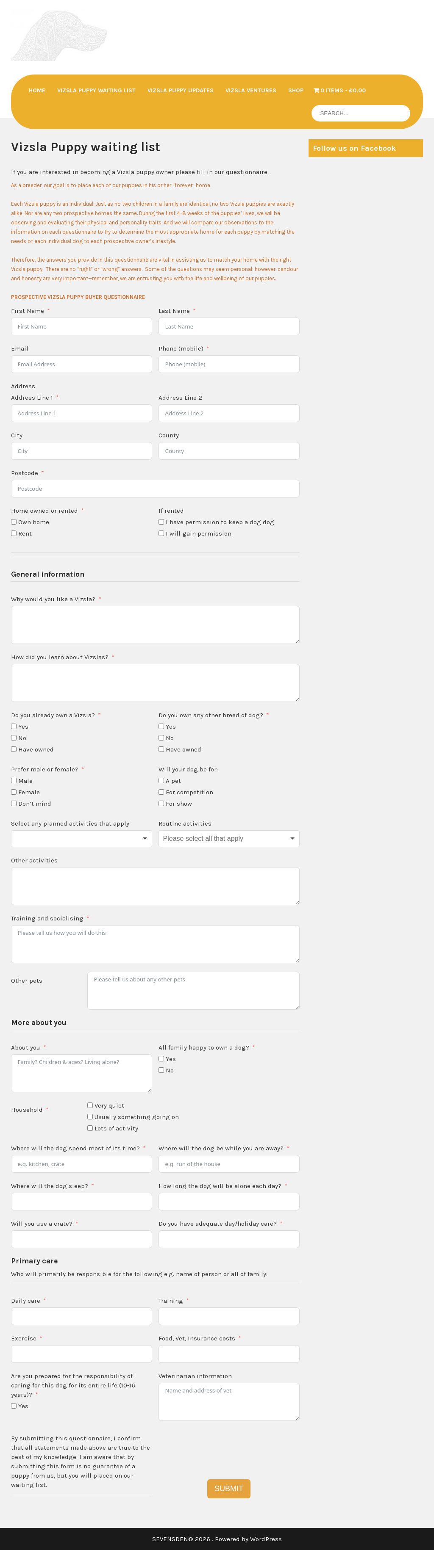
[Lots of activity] (90, 1128)
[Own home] (14, 522)
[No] (14, 737)
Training (171, 1300)
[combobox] (81, 838)
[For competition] (161, 792)
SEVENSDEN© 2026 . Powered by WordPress (217, 1539)
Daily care (25, 1300)
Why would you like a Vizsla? (53, 599)
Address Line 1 (32, 397)
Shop (295, 90)
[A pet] (161, 780)
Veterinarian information (195, 1376)
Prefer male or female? (44, 769)
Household (27, 1109)
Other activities (34, 860)
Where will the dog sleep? (49, 1186)
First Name (27, 311)
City (16, 435)
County (169, 435)
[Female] (14, 792)
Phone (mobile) (181, 348)
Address (23, 386)
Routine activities (185, 823)
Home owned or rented (44, 510)
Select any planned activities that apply (70, 823)
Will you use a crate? (41, 1223)
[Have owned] (14, 749)
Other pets (26, 980)
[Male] (14, 780)
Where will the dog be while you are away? (221, 1148)
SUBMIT (228, 1488)
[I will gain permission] (161, 533)
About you (25, 1047)
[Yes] (14, 726)
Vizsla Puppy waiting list (96, 90)
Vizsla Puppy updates (180, 90)
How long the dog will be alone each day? (220, 1186)
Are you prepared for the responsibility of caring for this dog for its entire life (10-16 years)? (73, 1385)
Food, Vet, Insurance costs (197, 1338)
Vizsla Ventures (250, 90)
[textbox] (81, 839)
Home (37, 90)
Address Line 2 (180, 397)
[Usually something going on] (90, 1116)
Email (19, 348)
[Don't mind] (14, 803)
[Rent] (14, 533)
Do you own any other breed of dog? (211, 715)
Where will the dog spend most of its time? (75, 1148)
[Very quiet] (90, 1105)
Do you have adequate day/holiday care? (218, 1223)
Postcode (24, 473)
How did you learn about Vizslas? (59, 657)
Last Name (174, 311)
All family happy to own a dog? (204, 1047)
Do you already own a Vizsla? (53, 715)
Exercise (23, 1338)
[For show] (161, 803)
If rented (171, 510)
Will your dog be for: (188, 769)
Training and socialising (47, 918)
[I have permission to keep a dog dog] (161, 522)
